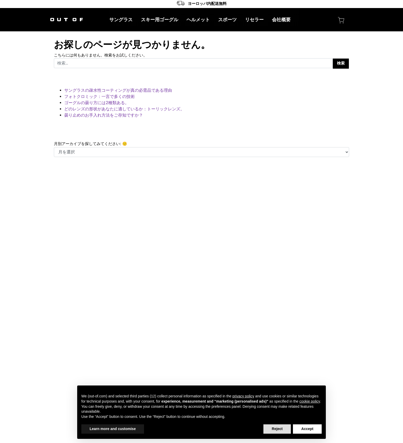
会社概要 (281, 20)
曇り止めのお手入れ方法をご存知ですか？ (103, 115)
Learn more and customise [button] (113, 429)
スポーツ (227, 20)
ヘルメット (198, 20)
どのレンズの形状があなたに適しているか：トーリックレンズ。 (124, 109)
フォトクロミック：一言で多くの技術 (99, 96)
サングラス (121, 20)
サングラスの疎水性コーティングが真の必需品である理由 (118, 90)
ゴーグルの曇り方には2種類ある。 (96, 102)
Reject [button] (277, 429)
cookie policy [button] (309, 401)
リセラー (254, 20)
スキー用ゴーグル (159, 20)
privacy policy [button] (243, 396)
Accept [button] (307, 429)
